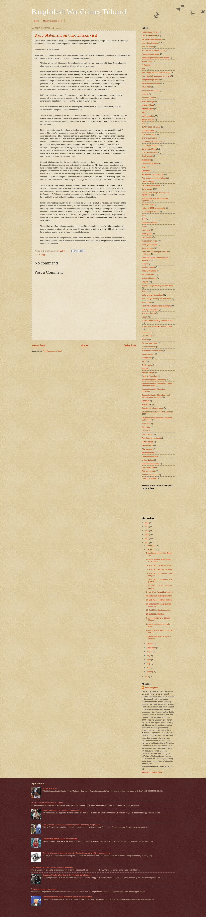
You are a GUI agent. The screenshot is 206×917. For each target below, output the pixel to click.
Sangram (145, 401)
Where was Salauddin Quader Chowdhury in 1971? (63, 810)
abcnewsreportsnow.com (152, 39)
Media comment (148, 267)
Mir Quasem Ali (148, 274)
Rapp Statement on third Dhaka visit (65, 35)
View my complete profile (152, 772)
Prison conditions (149, 347)
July (148, 656)
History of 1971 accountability (154, 208)
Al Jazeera (146, 65)
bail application (148, 116)
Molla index (146, 302)
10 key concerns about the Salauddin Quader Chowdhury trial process (71, 824)
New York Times (148, 313)
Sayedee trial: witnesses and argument (157, 412)
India (144, 226)
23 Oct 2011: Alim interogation (158, 610)
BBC (143, 123)
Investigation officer (150, 241)
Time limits (146, 431)
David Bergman (151, 688)
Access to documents (150, 54)
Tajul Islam (146, 427)
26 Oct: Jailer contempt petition (159, 600)
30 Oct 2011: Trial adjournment (159, 596)
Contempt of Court (149, 149)
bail (143, 112)
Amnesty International (151, 90)
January (150, 671)
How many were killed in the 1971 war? (47, 803)
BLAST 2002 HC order (151, 127)
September (151, 648)
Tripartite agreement (150, 456)
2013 (146, 534)
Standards (146, 424)
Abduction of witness (150, 43)
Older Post (130, 345)
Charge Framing (148, 134)
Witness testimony (149, 478)
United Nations (148, 460)
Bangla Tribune (148, 120)
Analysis (145, 94)
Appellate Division (149, 98)
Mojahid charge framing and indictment (157, 285)
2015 (146, 526)
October (150, 644)
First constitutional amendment (154, 178)
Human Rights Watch (150, 212)
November (151, 550)
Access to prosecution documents (155, 58)
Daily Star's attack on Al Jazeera (44, 889)
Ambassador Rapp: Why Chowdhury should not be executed (67, 897)
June (149, 660)
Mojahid (145, 282)
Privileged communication (152, 350)
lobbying (145, 263)
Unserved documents (150, 464)
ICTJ (143, 219)
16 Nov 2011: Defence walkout (158, 565)
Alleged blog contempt (151, 83)
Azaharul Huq (147, 105)
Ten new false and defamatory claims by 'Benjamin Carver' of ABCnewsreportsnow (76, 853)
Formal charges (148, 182)
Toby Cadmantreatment (151, 438)
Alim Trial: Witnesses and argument (156, 76)
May (149, 663)
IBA (143, 215)
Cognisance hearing (150, 145)
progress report (148, 354)
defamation (146, 160)
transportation (147, 445)
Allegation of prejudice (151, 79)
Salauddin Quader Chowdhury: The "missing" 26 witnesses (66, 875)
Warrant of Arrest (149, 471)
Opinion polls (147, 336)
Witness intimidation (150, 475)
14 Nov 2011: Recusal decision (159, 569)
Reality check (147, 365)
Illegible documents (149, 223)
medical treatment (149, 271)
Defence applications (150, 163)
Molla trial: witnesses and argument (156, 306)
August (150, 652)
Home (36, 21)
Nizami (144, 317)
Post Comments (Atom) (52, 351)
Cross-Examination (149, 152)
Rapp (43, 255)
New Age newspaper (150, 309)
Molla (144, 291)
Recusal (145, 369)
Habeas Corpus (148, 204)
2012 (146, 538)
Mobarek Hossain (149, 278)
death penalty (147, 156)
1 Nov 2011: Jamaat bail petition (159, 592)
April (149, 667)
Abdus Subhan (148, 47)
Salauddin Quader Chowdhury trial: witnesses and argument (156, 396)
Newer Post (38, 345)
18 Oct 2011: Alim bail (155, 614)
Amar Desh (146, 87)
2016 (146, 523)
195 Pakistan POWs (150, 32)
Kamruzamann (148, 248)
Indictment (146, 230)
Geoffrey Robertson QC (151, 185)
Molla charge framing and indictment (156, 298)
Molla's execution (49, 788)
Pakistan (145, 339)
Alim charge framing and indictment (156, 72)
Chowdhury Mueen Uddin (152, 142)
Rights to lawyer (148, 372)
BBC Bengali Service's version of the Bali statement (52, 867)
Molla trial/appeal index (52, 21)
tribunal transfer (148, 453)
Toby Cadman (147, 434)
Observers (146, 332)
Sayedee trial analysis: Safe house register (59, 839)
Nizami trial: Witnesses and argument (157, 326)
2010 (146, 676)
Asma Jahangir (148, 101)
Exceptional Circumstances (153, 174)
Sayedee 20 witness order (152, 408)
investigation (147, 237)
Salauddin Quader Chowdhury (154, 379)
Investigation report (149, 244)
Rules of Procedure (149, 376)
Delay (144, 167)
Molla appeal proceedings (152, 295)
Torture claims (147, 442)
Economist (146, 171)
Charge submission (149, 138)
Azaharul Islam (148, 109)
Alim (143, 69)
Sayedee (145, 404)
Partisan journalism (149, 343)
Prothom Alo (147, 358)
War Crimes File (148, 467)
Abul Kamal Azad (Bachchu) (153, 50)
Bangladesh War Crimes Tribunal (79, 12)
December (151, 546)
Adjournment (147, 61)
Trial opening (147, 449)
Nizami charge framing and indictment (157, 320)
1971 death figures (149, 36)
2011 (146, 542)
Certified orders (148, 131)
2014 (146, 530)
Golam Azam (147, 189)
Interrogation (147, 233)
